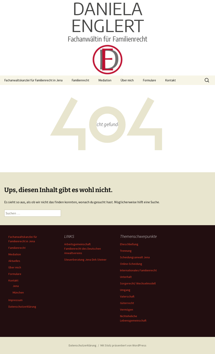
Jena (16, 286)
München (18, 292)
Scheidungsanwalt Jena (135, 257)
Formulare (149, 80)
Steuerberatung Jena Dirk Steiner (85, 259)
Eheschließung (129, 244)
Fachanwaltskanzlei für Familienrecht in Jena (33, 80)
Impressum (15, 300)
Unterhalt (126, 277)
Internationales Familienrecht (138, 270)
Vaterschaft (127, 296)
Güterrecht (127, 303)
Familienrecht (80, 80)
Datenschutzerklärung (22, 306)
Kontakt (170, 80)
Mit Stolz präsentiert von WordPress (123, 345)
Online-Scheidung (131, 264)
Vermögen (126, 309)
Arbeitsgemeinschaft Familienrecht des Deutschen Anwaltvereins (82, 248)
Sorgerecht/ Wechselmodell (138, 283)
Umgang (125, 290)
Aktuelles (14, 261)
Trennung (126, 251)
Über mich (127, 80)
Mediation (104, 80)
